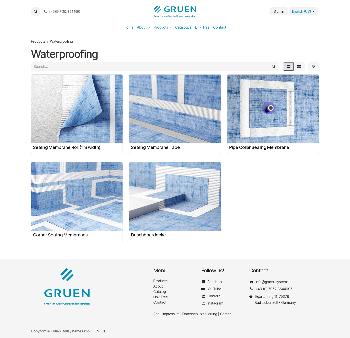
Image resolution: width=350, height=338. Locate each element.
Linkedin (214, 296)
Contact (159, 302)
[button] (35, 11)
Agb (156, 314)
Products (38, 41)
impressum (170, 314)
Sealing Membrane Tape (155, 147)
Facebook (216, 282)
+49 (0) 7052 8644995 (274, 289)
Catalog (159, 291)
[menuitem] (128, 27)
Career (225, 314)
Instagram (215, 303)
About (158, 286)
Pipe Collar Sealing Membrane (259, 147)
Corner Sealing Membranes (60, 234)
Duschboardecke (148, 234)
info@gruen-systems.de (275, 282)
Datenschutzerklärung (199, 314)
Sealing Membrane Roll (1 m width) (66, 147)
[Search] (273, 66)
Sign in (279, 11)
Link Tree (160, 297)
